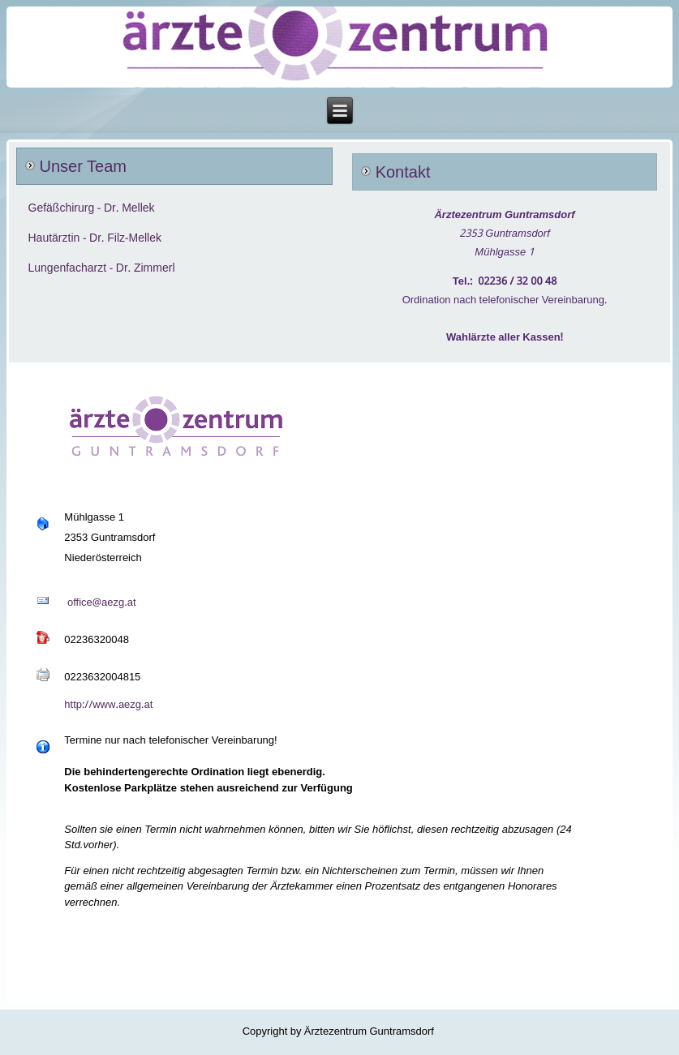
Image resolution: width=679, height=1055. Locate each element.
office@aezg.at (101, 603)
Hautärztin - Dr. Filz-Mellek (94, 238)
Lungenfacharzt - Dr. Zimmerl (101, 268)
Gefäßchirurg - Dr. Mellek (91, 208)
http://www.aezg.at (108, 705)
